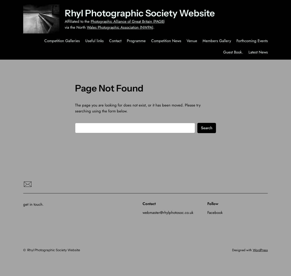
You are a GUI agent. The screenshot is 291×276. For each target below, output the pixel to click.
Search (206, 128)
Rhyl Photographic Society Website (140, 13)
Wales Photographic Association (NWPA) (120, 27)
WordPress (260, 250)
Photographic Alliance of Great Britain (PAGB (127, 21)
